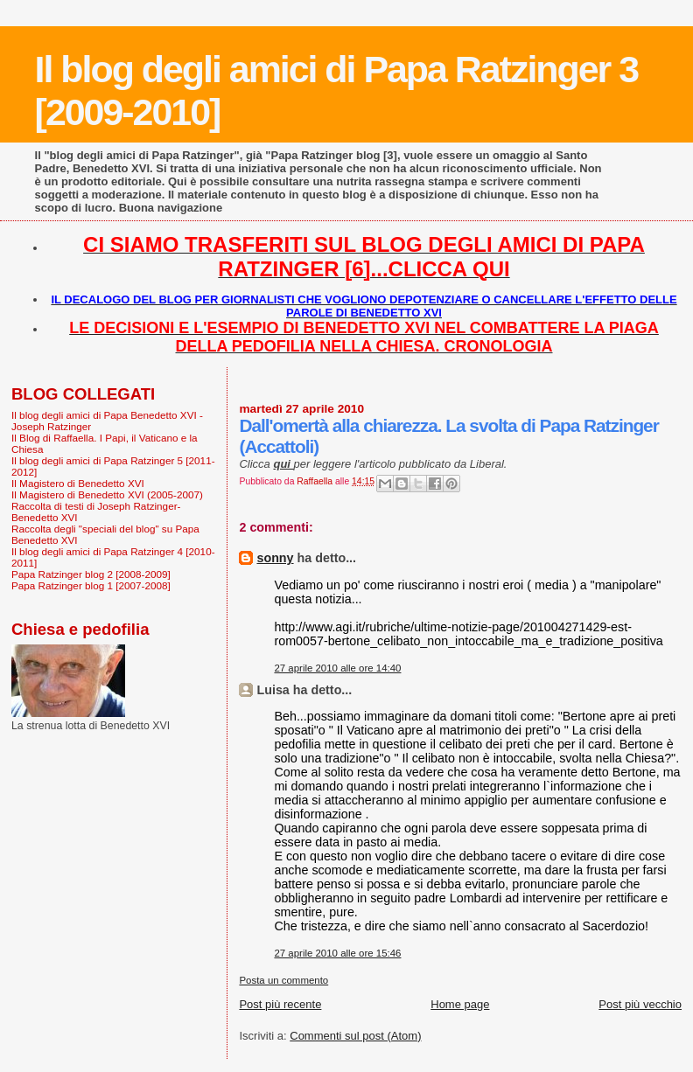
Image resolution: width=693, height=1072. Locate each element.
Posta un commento (283, 980)
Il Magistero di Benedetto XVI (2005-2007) (107, 494)
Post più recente (280, 1004)
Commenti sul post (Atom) (355, 1035)
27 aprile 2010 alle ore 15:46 (337, 953)
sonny (274, 558)
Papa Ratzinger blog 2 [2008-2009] (91, 574)
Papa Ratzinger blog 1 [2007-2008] (91, 585)
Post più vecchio (640, 1004)
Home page (459, 1004)
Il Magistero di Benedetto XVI (77, 483)
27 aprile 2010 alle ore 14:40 (337, 668)
